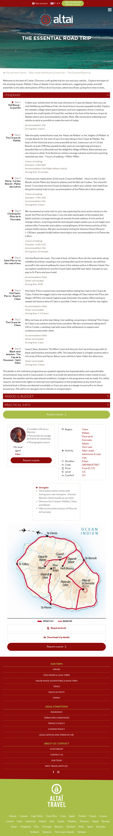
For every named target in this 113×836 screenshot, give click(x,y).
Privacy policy (56, 723)
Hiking (56, 669)
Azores (12, 816)
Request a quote (55, 414)
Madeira (72, 821)
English (52, 3)
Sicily (81, 826)
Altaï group (56, 749)
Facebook (53, 772)
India (19, 821)
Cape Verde (37, 816)
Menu (110, 9)
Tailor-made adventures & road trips (47, 72)
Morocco (84, 821)
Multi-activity (57, 692)
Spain (90, 826)
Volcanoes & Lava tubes (56, 675)
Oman (14, 826)
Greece (103, 816)
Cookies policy (56, 729)
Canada (24, 816)
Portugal (46, 826)
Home (23, 72)
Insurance (56, 712)
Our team (56, 760)
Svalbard (34, 832)
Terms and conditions (56, 718)
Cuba (63, 816)
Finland (82, 816)
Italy (51, 821)
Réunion (59, 826)
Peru (36, 826)
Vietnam (81, 832)
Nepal (95, 821)
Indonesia (30, 821)
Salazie (85, 443)
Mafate (85, 433)
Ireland (42, 821)
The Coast (87, 447)
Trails (56, 686)
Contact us (56, 755)
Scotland (71, 826)
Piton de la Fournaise (87, 438)
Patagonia (25, 826)
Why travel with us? (56, 766)
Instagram (58, 772)
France (92, 816)
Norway (106, 821)
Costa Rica (51, 816)
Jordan (60, 821)
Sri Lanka (100, 826)
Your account (41, 3)
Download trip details (58, 637)
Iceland (10, 821)
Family (56, 698)
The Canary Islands (64, 832)
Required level (58, 628)
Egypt (72, 816)
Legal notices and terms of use (56, 735)
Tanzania (46, 832)
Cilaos (85, 429)
